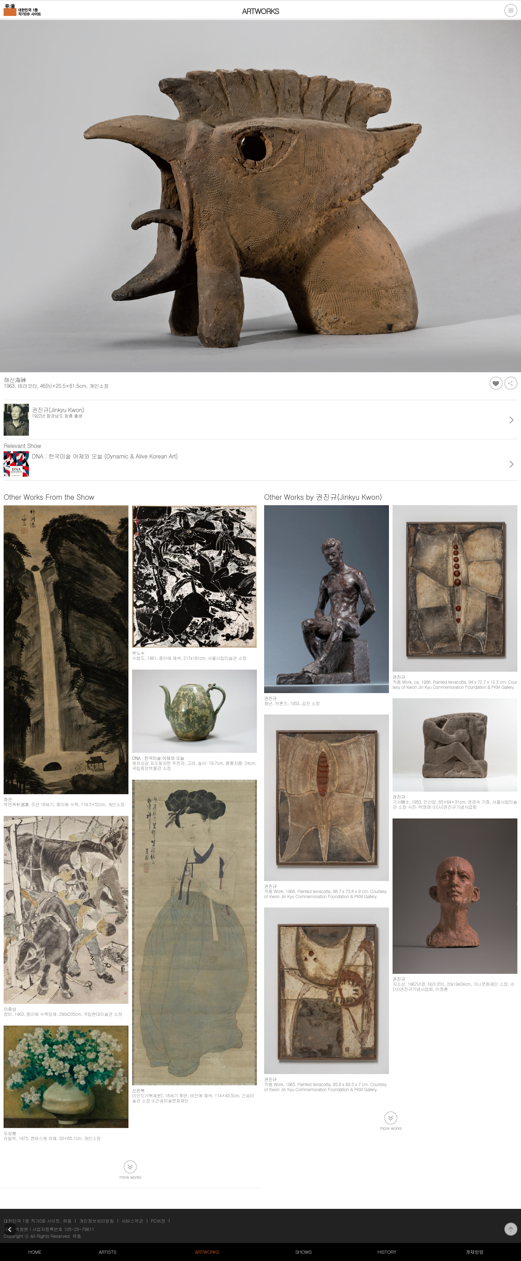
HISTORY (386, 1251)
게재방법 (474, 1251)
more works (130, 1176)
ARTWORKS (207, 1251)
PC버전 (158, 1221)
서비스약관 (132, 1221)
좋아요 (496, 383)
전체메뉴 (510, 10)
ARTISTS (108, 1251)
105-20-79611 (79, 1229)
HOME (34, 1251)
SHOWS (303, 1251)
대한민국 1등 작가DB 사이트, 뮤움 (38, 1221)
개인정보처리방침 (96, 1221)
